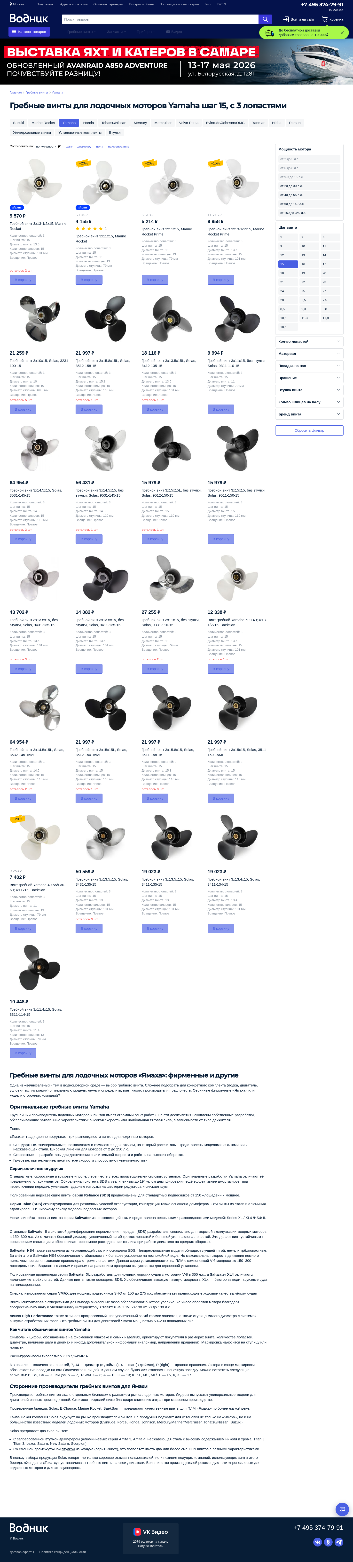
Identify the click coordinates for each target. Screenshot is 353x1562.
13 (303, 255)
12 (282, 255)
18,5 (283, 327)
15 (282, 264)
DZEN (221, 4)
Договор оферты (22, 1552)
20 (324, 273)
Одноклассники (328, 1542)
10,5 (283, 318)
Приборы (144, 32)
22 (303, 282)
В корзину (23, 280)
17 (324, 264)
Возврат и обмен (141, 4)
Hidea (277, 123)
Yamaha (69, 123)
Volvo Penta (188, 123)
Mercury (140, 123)
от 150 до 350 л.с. (293, 213)
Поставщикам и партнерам (179, 4)
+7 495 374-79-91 (322, 5)
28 (282, 300)
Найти (265, 19)
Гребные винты (80, 32)
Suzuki (18, 123)
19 (303, 273)
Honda (88, 123)
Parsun (295, 123)
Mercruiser (163, 123)
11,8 (326, 318)
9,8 (325, 309)
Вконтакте (317, 1542)
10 (303, 246)
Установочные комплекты (80, 132)
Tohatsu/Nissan (114, 123)
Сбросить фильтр (309, 430)
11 (324, 246)
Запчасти (115, 32)
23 (324, 282)
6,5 (303, 300)
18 (282, 273)
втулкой (68, 1449)
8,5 (282, 309)
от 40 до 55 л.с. (291, 195)
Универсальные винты (32, 132)
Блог (208, 4)
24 (282, 291)
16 (303, 264)
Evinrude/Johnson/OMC (225, 123)
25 (303, 291)
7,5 (325, 300)
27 (324, 291)
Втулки (114, 132)
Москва (18, 4)
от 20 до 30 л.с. (291, 186)
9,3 (303, 309)
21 (282, 282)
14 (324, 255)
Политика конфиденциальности (62, 1552)
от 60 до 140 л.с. (292, 204)
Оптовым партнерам (109, 4)
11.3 (304, 318)
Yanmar (258, 123)
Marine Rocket (43, 123)
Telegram (339, 1542)
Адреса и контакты (73, 4)
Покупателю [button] (45, 4)
